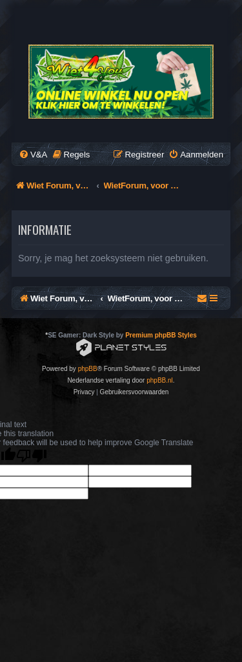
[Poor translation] (31, 456)
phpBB (87, 368)
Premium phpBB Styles (161, 335)
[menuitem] (33, 154)
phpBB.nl (159, 380)
